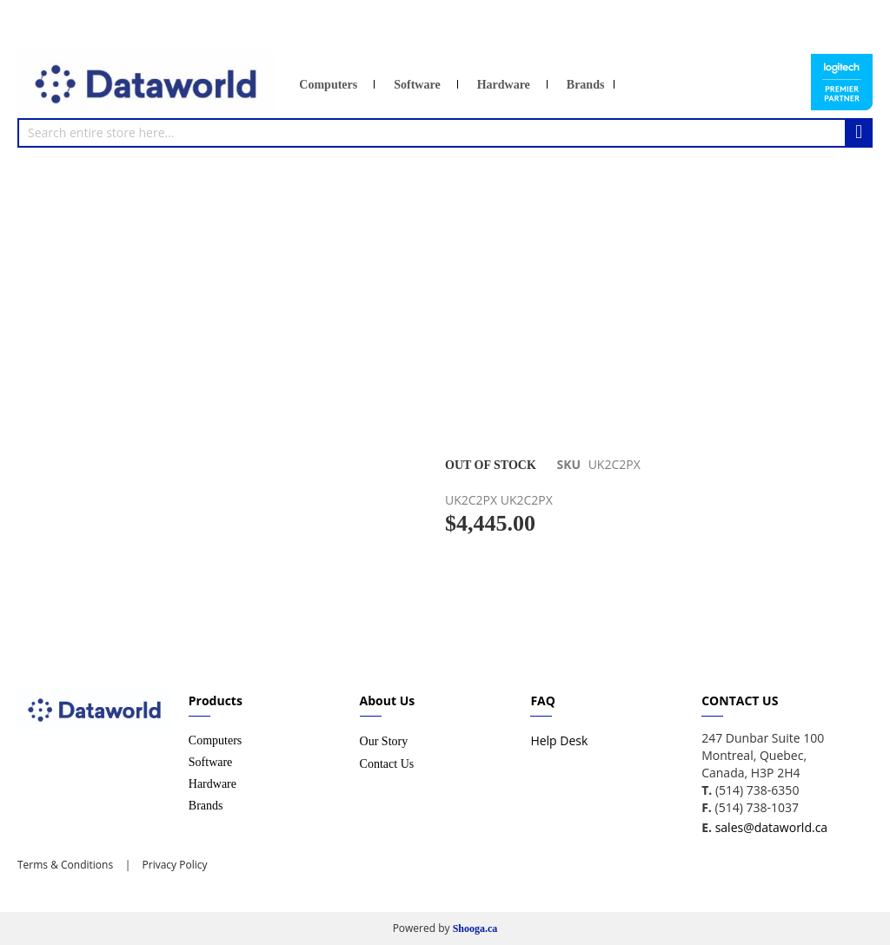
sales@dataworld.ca (771, 827)
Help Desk (559, 740)
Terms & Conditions (65, 864)
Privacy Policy (173, 864)
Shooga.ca (475, 928)
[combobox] (445, 133)
